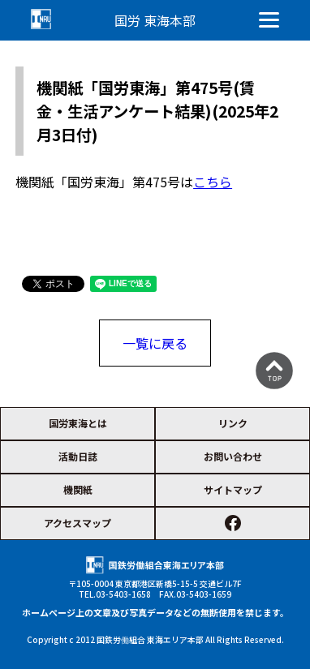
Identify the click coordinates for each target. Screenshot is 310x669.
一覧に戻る (155, 343)
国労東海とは (78, 423)
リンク (233, 423)
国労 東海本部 (155, 20)
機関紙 (78, 489)
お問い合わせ (233, 456)
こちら (212, 181)
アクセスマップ (77, 523)
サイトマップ (233, 489)
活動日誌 (77, 456)
